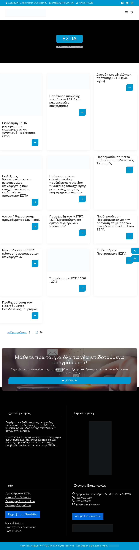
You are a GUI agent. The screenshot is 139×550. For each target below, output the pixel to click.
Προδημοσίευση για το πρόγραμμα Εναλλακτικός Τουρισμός (115, 160)
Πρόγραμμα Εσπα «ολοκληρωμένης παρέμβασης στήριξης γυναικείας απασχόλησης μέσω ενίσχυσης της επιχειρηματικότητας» (67, 184)
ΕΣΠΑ (69, 47)
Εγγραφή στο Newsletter (22, 514)
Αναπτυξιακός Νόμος (18, 497)
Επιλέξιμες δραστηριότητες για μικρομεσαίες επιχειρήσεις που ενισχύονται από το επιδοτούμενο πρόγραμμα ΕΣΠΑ (17, 186)
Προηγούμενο (17, 332)
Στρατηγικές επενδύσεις (20, 527)
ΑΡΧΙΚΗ (60, 47)
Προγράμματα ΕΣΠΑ (18, 493)
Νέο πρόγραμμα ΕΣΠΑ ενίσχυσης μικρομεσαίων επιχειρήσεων (20, 254)
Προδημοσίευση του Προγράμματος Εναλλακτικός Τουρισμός (20, 306)
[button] (126, 13)
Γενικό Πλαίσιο (14, 523)
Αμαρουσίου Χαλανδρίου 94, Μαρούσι (27, 3)
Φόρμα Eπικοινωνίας (88, 516)
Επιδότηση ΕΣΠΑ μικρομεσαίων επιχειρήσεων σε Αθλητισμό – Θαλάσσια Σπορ (18, 130)
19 (36, 332)
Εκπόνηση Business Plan (20, 501)
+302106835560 (86, 3)
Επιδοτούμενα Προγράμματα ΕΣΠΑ (111, 252)
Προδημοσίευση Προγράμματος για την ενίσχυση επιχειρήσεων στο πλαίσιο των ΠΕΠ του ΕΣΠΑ (115, 223)
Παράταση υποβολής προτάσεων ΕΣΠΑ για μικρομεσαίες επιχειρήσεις (65, 101)
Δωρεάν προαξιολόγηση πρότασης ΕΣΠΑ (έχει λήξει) (114, 78)
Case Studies (13, 531)
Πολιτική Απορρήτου (18, 505)
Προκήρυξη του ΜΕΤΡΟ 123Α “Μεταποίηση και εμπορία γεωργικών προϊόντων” (66, 221)
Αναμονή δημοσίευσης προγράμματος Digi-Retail (21, 218)
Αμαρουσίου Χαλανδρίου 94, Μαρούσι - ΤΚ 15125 (101, 494)
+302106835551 (81, 501)
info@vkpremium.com (63, 3)
